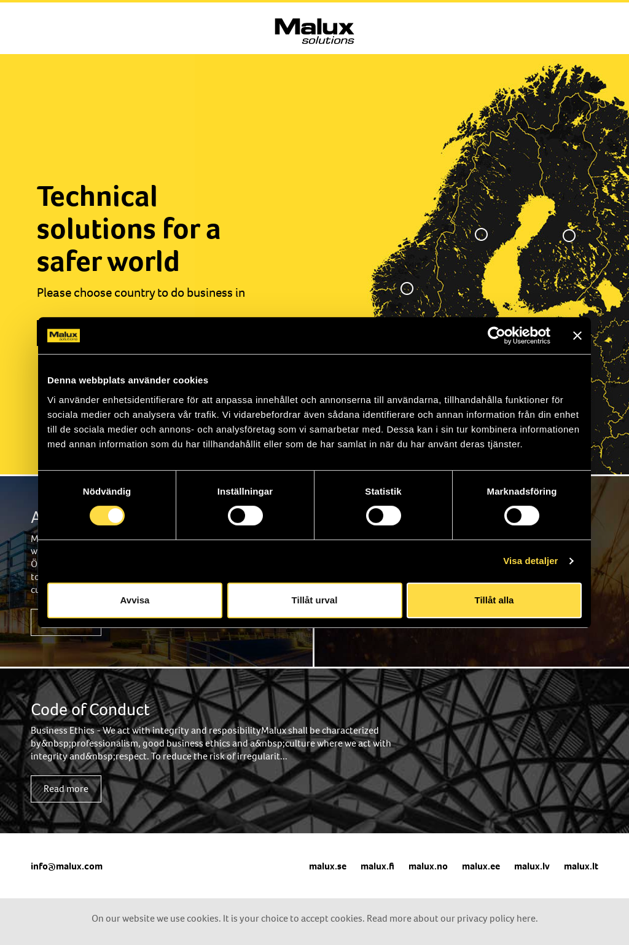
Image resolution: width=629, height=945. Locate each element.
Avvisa (135, 600)
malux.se (327, 866)
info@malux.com (67, 866)
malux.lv (532, 866)
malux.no (428, 866)
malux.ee (481, 866)
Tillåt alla (494, 600)
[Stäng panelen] (577, 335)
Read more (66, 788)
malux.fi (377, 866)
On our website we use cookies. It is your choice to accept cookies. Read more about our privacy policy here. (315, 918)
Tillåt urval (315, 600)
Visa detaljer (530, 560)
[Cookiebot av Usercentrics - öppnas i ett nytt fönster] (496, 335)
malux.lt (581, 866)
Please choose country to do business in (141, 292)
